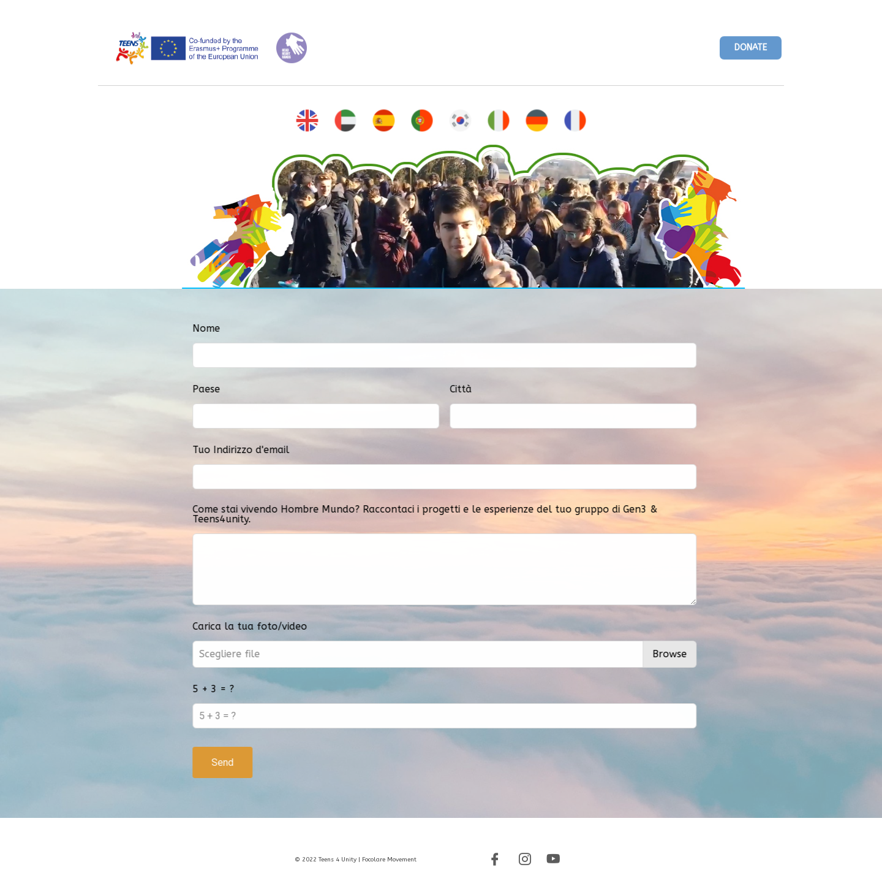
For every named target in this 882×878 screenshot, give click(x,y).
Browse (717, 654)
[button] (751, 51)
